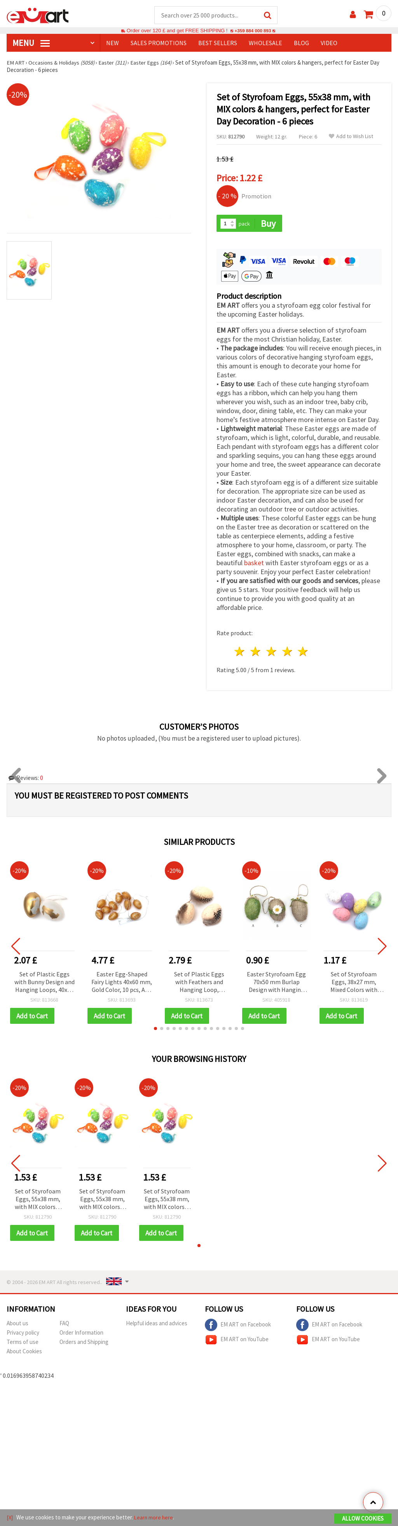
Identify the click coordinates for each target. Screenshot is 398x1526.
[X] (10, 1517)
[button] (155, 1029)
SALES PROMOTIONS (159, 43)
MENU (31, 43)
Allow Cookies (363, 1518)
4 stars (287, 653)
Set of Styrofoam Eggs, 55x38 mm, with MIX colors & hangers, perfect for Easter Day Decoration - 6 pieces (38, 1200)
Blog (301, 43)
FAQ (64, 1324)
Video (329, 43)
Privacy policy (23, 1334)
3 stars (271, 653)
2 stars (256, 653)
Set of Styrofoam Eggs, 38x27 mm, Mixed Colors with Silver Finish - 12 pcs (353, 983)
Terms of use (22, 1343)
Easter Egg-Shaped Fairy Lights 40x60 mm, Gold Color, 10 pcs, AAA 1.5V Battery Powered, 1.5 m (121, 983)
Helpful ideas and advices (156, 1324)
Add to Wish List (351, 137)
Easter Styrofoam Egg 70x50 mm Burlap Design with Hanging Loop (276, 983)
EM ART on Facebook (238, 1326)
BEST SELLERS (217, 43)
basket (254, 563)
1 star (240, 653)
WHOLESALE (265, 43)
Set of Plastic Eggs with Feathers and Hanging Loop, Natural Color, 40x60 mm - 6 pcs (199, 983)
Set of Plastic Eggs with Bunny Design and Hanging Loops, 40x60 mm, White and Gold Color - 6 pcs (44, 983)
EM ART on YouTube (237, 1341)
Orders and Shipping (83, 1343)
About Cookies (24, 1352)
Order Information (81, 1334)
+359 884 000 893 (252, 31)
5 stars (303, 653)
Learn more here (154, 1517)
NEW (112, 43)
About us (17, 1324)
